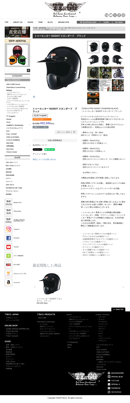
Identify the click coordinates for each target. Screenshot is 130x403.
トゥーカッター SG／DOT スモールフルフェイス (70, 28)
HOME (35, 28)
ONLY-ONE (42, 318)
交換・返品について (13, 345)
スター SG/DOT (12, 98)
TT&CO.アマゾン (12, 333)
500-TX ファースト (46, 327)
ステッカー (102, 317)
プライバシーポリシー (13, 366)
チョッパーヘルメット (47, 329)
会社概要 (9, 349)
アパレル (101, 319)
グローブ (101, 329)
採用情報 (9, 369)
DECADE (9, 143)
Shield (9, 119)
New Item (10, 149)
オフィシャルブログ (13, 320)
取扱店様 (9, 352)
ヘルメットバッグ (104, 338)
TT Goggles (10, 116)
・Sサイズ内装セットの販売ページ (95, 252)
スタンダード (91, 28)
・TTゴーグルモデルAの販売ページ (95, 236)
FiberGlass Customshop (15, 87)
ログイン (9, 357)
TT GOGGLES (72, 342)
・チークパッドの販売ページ (92, 247)
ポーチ (100, 333)
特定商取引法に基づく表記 (15, 364)
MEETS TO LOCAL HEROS (50, 334)
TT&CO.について (12, 318)
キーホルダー (103, 322)
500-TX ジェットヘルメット (17, 94)
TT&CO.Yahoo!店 (12, 336)
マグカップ (102, 341)
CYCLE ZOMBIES (13, 140)
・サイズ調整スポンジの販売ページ (95, 250)
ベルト (100, 336)
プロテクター (44, 336)
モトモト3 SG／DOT (14, 96)
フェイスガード (12, 113)
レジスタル (44, 324)
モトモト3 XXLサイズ (14, 111)
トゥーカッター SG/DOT (15, 106)
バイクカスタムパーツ (14, 128)
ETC (8, 131)
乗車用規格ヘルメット (46, 28)
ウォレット (102, 326)
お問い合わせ (10, 361)
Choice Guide (11, 152)
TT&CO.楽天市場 (12, 331)
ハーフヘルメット (13, 92)
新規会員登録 (10, 354)
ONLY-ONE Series (13, 84)
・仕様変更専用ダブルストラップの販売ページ (99, 239)
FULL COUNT (11, 134)
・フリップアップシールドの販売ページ (97, 244)
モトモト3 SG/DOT (76, 322)
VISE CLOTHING (12, 137)
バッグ (100, 331)
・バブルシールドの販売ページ (93, 242)
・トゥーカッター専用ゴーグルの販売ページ (98, 234)
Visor (8, 122)
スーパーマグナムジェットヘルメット (17, 101)
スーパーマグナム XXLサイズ (17, 109)
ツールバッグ (103, 324)
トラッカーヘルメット (47, 331)
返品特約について (40, 145)
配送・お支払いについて (14, 347)
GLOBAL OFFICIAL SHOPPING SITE (17, 329)
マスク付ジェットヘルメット (17, 104)
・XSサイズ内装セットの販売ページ (95, 255)
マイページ (10, 359)
